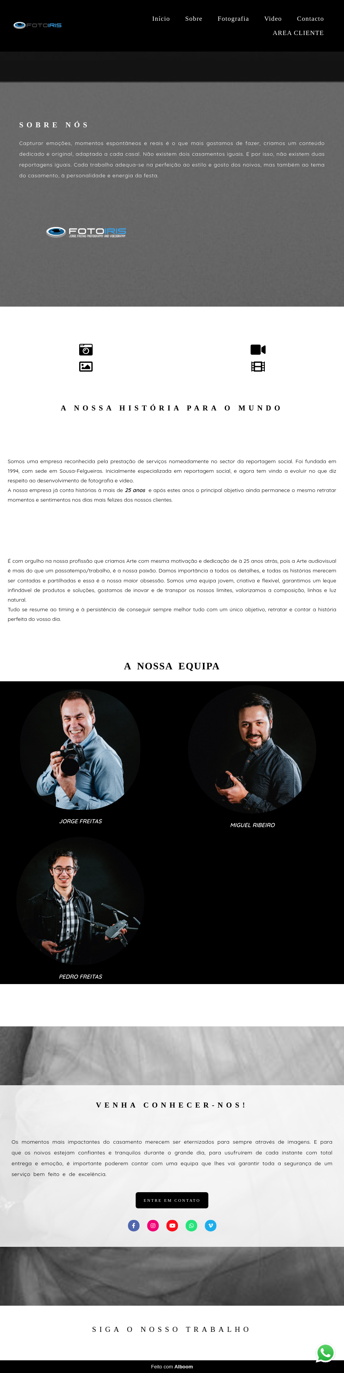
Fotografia (233, 18)
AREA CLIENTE (298, 33)
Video (273, 18)
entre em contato (172, 1200)
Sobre (194, 18)
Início (161, 18)
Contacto (310, 18)
